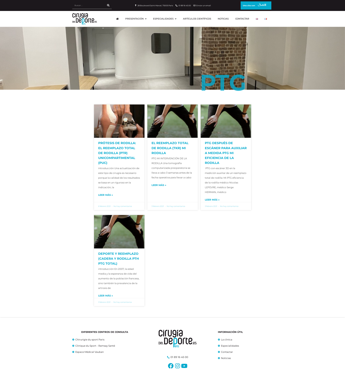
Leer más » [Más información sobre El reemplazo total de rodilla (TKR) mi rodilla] (159, 185)
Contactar (242, 18)
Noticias (223, 18)
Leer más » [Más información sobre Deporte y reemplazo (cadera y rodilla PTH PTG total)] (105, 295)
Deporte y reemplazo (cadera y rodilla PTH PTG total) (118, 258)
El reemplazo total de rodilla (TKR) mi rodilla (170, 148)
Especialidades (164, 18)
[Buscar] (108, 5)
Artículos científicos (197, 18)
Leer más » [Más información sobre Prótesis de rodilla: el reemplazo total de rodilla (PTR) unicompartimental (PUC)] (105, 195)
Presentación (135, 18)
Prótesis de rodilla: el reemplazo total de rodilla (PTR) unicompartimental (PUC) (117, 153)
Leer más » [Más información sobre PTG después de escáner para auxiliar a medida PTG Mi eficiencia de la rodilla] (212, 199)
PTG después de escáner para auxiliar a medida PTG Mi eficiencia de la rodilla (226, 153)
